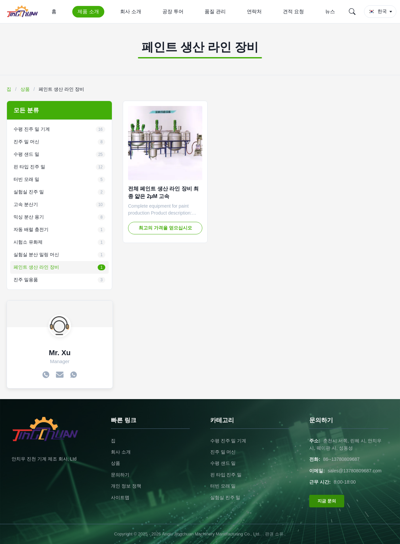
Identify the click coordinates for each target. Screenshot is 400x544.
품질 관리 (215, 11)
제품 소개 (88, 11)
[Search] (352, 11)
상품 (25, 89)
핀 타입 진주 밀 (226, 474)
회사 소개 (130, 11)
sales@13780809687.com (355, 470)
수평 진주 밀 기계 (228, 440)
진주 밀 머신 (223, 452)
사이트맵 (120, 497)
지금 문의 (326, 500)
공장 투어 (172, 11)
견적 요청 (293, 11)
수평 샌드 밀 (223, 463)
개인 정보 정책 (126, 486)
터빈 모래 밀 (223, 486)
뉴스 (330, 11)
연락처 (254, 11)
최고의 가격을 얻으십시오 (165, 227)
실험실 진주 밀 (225, 497)
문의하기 (120, 474)
